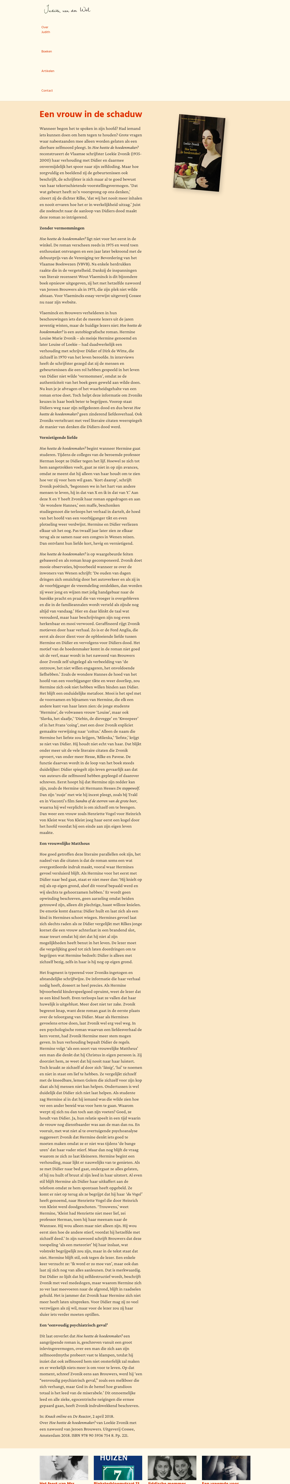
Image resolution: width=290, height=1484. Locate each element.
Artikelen (151, 9)
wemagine (61, 1472)
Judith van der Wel (67, 9)
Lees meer (46, 1446)
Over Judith (108, 9)
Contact (173, 9)
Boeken (130, 9)
